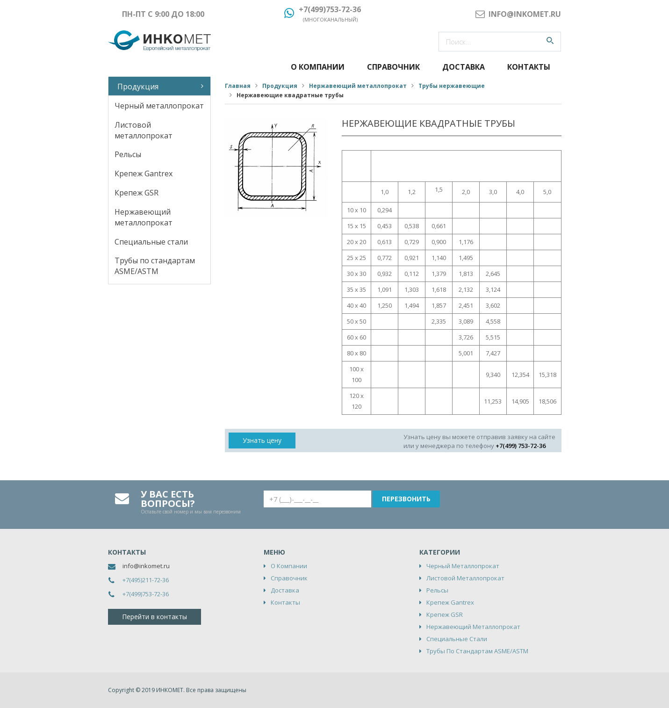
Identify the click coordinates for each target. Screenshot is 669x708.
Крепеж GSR (136, 193)
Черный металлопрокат (159, 106)
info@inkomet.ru (146, 566)
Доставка (463, 67)
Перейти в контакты (154, 616)
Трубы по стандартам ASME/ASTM (155, 265)
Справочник (393, 67)
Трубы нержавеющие (451, 86)
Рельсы (128, 154)
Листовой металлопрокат (144, 130)
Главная (238, 86)
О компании (318, 67)
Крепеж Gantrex (144, 173)
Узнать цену (262, 440)
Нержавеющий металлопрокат (144, 217)
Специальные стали (151, 242)
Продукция (137, 86)
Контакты (528, 67)
